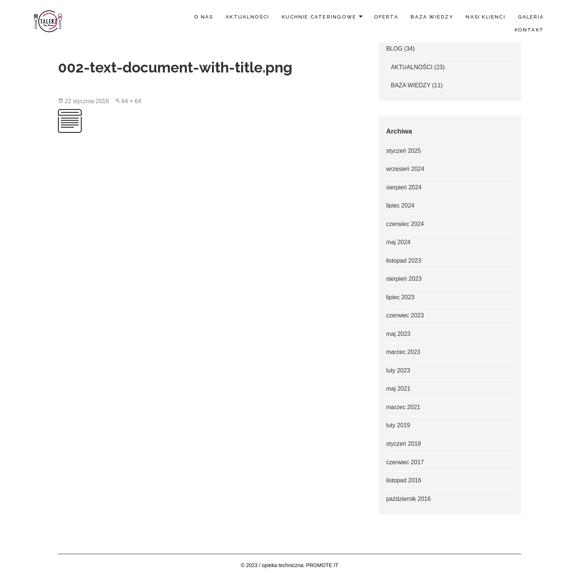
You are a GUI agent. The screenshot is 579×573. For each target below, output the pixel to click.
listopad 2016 (403, 480)
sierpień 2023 (404, 279)
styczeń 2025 (403, 151)
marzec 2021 (403, 407)
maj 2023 (398, 334)
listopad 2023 (403, 260)
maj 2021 (398, 388)
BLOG (394, 48)
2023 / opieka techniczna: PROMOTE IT (292, 565)
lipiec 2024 (400, 205)
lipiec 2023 (400, 297)
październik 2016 (408, 499)
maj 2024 (398, 242)
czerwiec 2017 (405, 462)
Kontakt (529, 30)
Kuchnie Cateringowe (319, 17)
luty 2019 (398, 425)
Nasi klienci (486, 17)
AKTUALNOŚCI (247, 17)
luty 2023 (398, 370)
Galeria (531, 17)
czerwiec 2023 (405, 315)
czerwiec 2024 (405, 224)
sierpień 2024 (404, 187)
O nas (203, 17)
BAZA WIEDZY (432, 17)
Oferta (386, 17)
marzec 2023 (403, 352)
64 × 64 (131, 101)
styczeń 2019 (403, 444)
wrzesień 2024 (405, 169)
